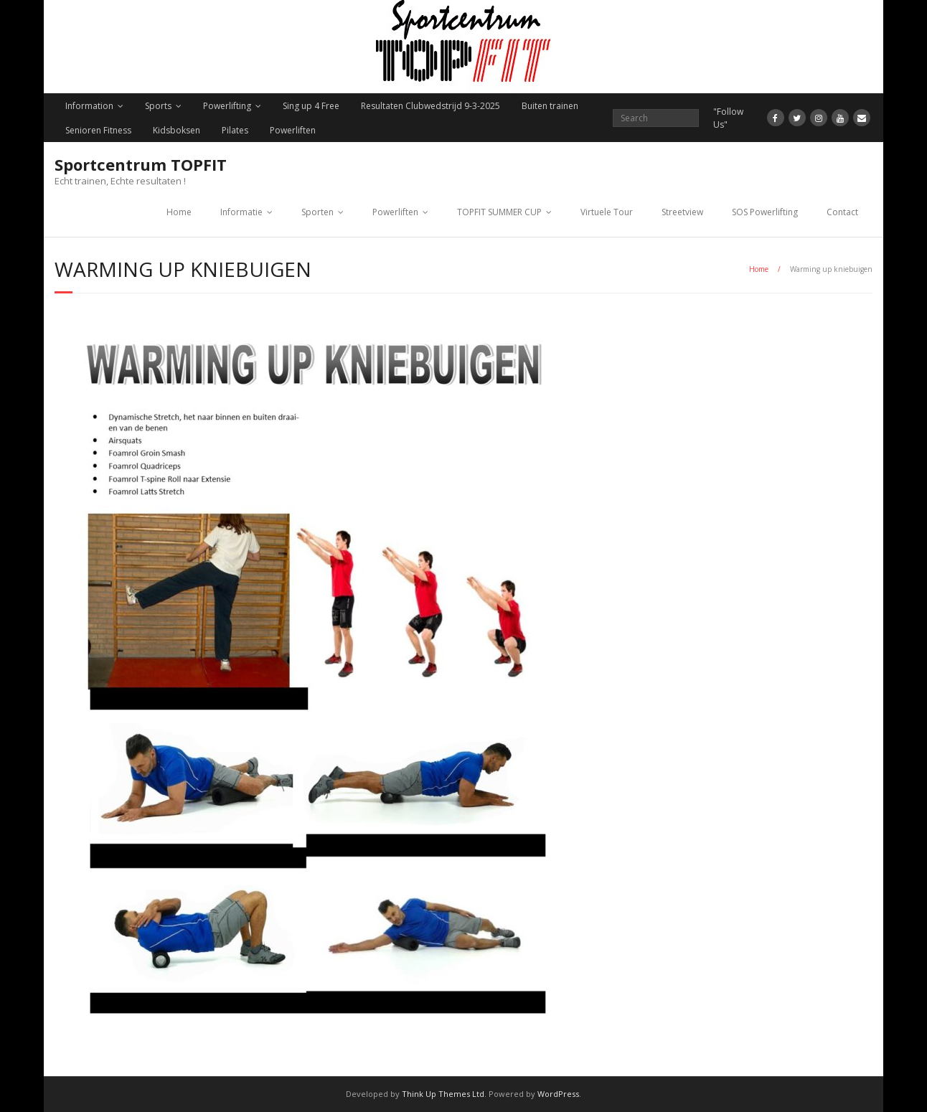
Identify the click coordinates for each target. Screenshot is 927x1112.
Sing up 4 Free (311, 106)
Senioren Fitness (98, 130)
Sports (158, 106)
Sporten (317, 212)
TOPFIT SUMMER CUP (499, 212)
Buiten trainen (550, 106)
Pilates (235, 130)
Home (179, 212)
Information (89, 106)
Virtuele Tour (606, 212)
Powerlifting (227, 106)
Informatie (241, 212)
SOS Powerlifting (765, 212)
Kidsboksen (176, 130)
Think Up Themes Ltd (443, 1093)
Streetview (682, 212)
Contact (842, 212)
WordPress (558, 1093)
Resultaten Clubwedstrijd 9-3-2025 (430, 106)
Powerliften (293, 130)
